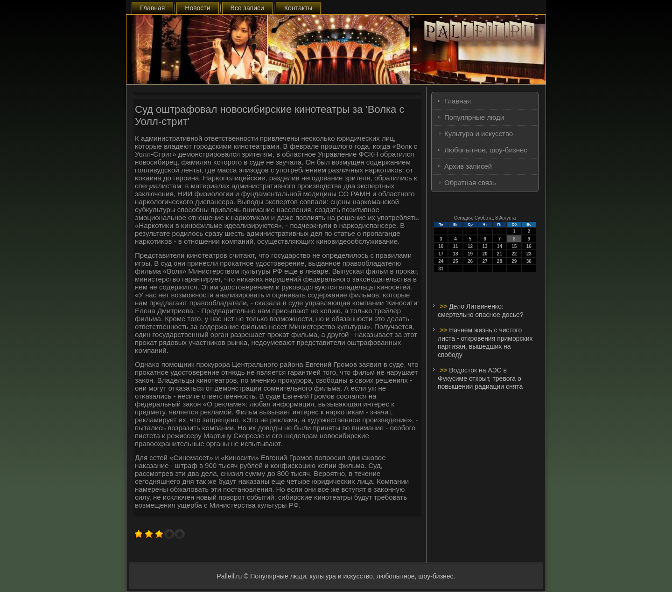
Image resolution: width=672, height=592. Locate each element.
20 (484, 253)
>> (444, 306)
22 (514, 253)
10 (440, 246)
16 (529, 246)
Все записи (247, 8)
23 (529, 253)
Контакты (298, 8)
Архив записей (468, 166)
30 (529, 261)
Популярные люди (474, 117)
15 (514, 246)
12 (470, 246)
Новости (197, 8)
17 (440, 253)
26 (470, 261)
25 (455, 261)
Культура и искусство (478, 134)
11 (455, 246)
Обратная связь (470, 182)
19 (470, 253)
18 (455, 253)
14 (499, 246)
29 (514, 261)
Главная (152, 8)
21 (499, 253)
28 (499, 261)
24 (440, 261)
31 (440, 268)
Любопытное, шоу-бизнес (485, 150)
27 (484, 261)
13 (484, 246)
